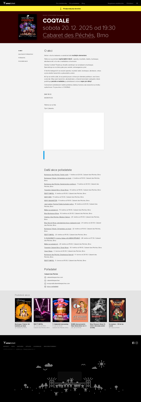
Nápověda (20, 346)
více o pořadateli (52, 287)
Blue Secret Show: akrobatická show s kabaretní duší (62, 223)
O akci (20, 50)
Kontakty (6, 346)
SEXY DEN (47, 197)
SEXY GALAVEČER (50, 201)
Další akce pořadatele (25, 54)
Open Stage (48, 251)
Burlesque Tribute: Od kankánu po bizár (57, 178)
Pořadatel (21, 58)
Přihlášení (130, 3)
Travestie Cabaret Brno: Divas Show (56, 190)
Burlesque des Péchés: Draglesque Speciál (58, 255)
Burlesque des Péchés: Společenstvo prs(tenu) (60, 184)
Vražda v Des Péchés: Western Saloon (57, 217)
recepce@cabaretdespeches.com (58, 283)
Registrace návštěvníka (116, 3)
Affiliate (28, 346)
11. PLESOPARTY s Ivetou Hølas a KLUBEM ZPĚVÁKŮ (62, 238)
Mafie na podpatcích (51, 210)
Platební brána (27, 349)
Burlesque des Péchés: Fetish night (56, 175)
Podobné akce (23, 61)
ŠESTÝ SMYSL (49, 193)
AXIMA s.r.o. (19, 349)
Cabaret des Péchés (68, 35)
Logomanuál (37, 346)
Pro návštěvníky (61, 3)
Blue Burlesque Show (51, 213)
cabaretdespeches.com (55, 277)
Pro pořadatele (74, 3)
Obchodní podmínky (50, 346)
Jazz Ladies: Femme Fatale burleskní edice (59, 204)
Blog (83, 3)
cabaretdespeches (53, 280)
